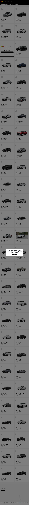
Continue (14, 254)
